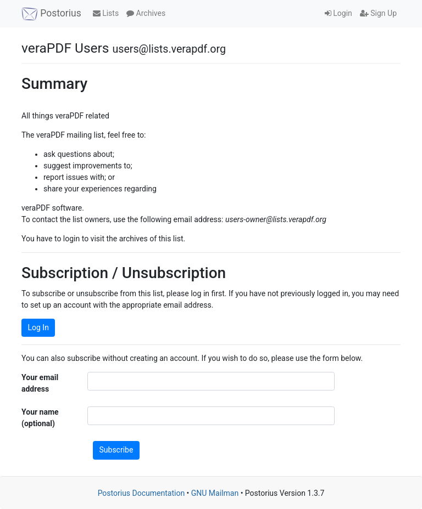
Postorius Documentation (141, 493)
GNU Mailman (214, 493)
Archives (145, 13)
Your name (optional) (40, 418)
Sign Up (378, 13)
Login (338, 13)
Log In (38, 327)
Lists (106, 13)
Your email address (39, 383)
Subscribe (116, 449)
